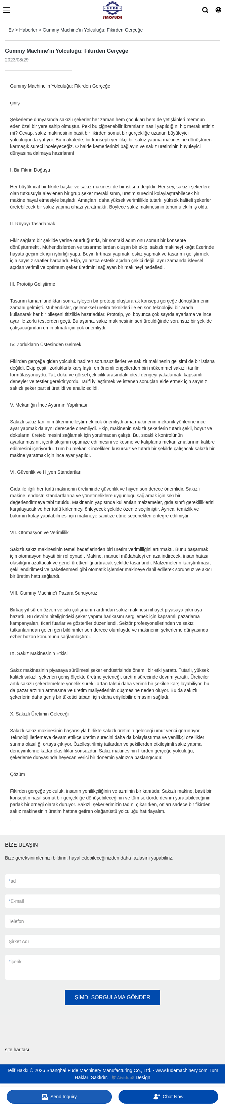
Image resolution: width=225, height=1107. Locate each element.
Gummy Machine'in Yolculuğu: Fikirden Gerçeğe (93, 30)
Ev (11, 30)
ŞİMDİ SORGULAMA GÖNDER (112, 997)
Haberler (28, 30)
